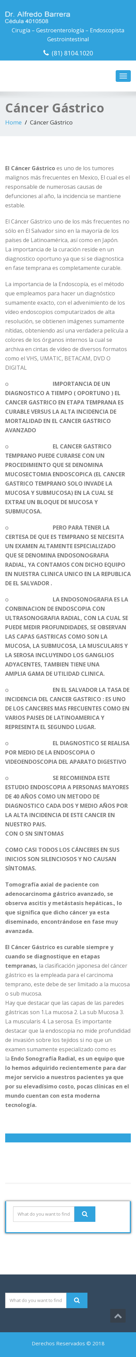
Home (13, 122)
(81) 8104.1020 (72, 53)
